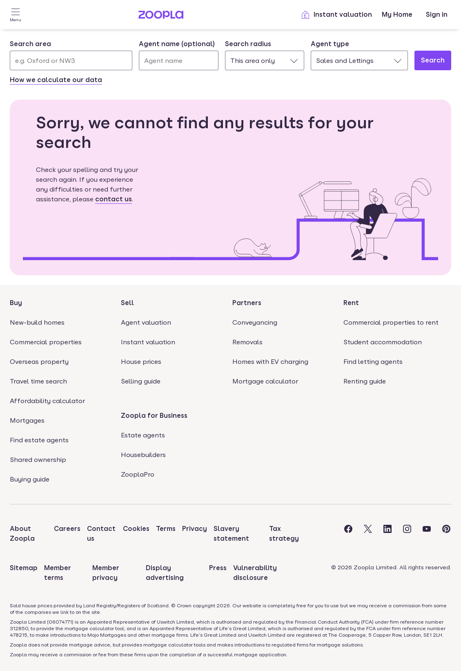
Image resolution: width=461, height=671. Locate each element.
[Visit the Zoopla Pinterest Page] (446, 534)
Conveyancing (254, 322)
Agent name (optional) (177, 44)
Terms (166, 529)
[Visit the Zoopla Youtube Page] (427, 534)
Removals (247, 342)
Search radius (248, 44)
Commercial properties (46, 342)
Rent (351, 303)
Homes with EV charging (270, 362)
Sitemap (24, 568)
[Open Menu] (15, 14)
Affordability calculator (47, 401)
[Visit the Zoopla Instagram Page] (407, 534)
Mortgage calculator (265, 381)
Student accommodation (382, 342)
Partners (246, 303)
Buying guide (29, 479)
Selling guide (140, 381)
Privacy (194, 529)
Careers (67, 529)
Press (218, 568)
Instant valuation (336, 15)
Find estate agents (39, 440)
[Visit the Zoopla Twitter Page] (368, 534)
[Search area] (71, 60)
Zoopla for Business (154, 415)
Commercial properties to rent (391, 322)
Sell (127, 303)
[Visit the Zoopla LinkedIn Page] (387, 534)
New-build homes (37, 322)
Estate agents (143, 435)
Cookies (136, 529)
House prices (141, 362)
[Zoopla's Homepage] (160, 16)
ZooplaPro (137, 474)
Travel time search (38, 381)
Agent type (330, 44)
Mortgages (27, 420)
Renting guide (364, 381)
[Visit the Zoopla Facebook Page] (348, 534)
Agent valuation (146, 322)
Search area (30, 44)
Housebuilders (143, 455)
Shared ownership (38, 460)
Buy (16, 303)
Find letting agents (373, 362)
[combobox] (71, 54)
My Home (397, 14)
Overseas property (39, 362)
